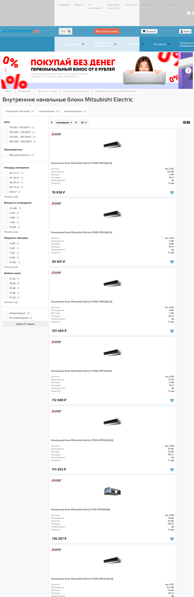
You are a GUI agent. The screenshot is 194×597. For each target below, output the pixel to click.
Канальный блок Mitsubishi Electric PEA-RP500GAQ (136, 302)
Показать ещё (17, 180)
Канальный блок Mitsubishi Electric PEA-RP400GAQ (103, 302)
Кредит (91, 3)
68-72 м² (22, 171)
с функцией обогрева (32, 95)
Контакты (112, 3)
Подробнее (143, 576)
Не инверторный (26, 301)
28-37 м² (22, 157)
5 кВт (20, 197)
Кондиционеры (19, 553)
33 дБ (20, 276)
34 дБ (20, 281)
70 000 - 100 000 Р (27, 111)
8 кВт (20, 241)
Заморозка (82, 553)
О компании (39, 3)
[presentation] (13, 55)
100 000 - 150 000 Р (28, 116)
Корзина (164, 14)
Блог (101, 3)
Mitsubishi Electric (27, 139)
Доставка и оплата (59, 3)
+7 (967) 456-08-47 (153, 3)
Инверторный (25, 297)
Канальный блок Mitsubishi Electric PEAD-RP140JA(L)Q (71, 302)
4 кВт (20, 227)
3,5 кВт (21, 192)
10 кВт (20, 211)
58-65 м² (22, 166)
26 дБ (20, 267)
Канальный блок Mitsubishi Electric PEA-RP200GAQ (103, 226)
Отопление (62, 553)
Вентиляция (42, 553)
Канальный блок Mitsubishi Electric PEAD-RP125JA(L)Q (133, 226)
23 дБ (20, 262)
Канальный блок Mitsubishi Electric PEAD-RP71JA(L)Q (169, 150)
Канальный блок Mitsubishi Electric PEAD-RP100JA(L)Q (71, 226)
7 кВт (20, 206)
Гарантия (79, 3)
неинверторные (90, 95)
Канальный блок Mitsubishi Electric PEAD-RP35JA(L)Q (71, 150)
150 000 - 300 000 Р (28, 120)
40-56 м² (22, 161)
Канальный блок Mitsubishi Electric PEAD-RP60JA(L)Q (133, 150)
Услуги (26, 3)
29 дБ (20, 272)
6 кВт (20, 201)
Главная (14, 3)
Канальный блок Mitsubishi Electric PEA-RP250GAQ (168, 226)
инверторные (63, 95)
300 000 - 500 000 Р (28, 125)
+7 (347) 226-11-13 (176, 3)
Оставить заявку (140, 14)
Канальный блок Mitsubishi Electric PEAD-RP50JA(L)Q (100, 150)
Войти (181, 14)
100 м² (20, 175)
